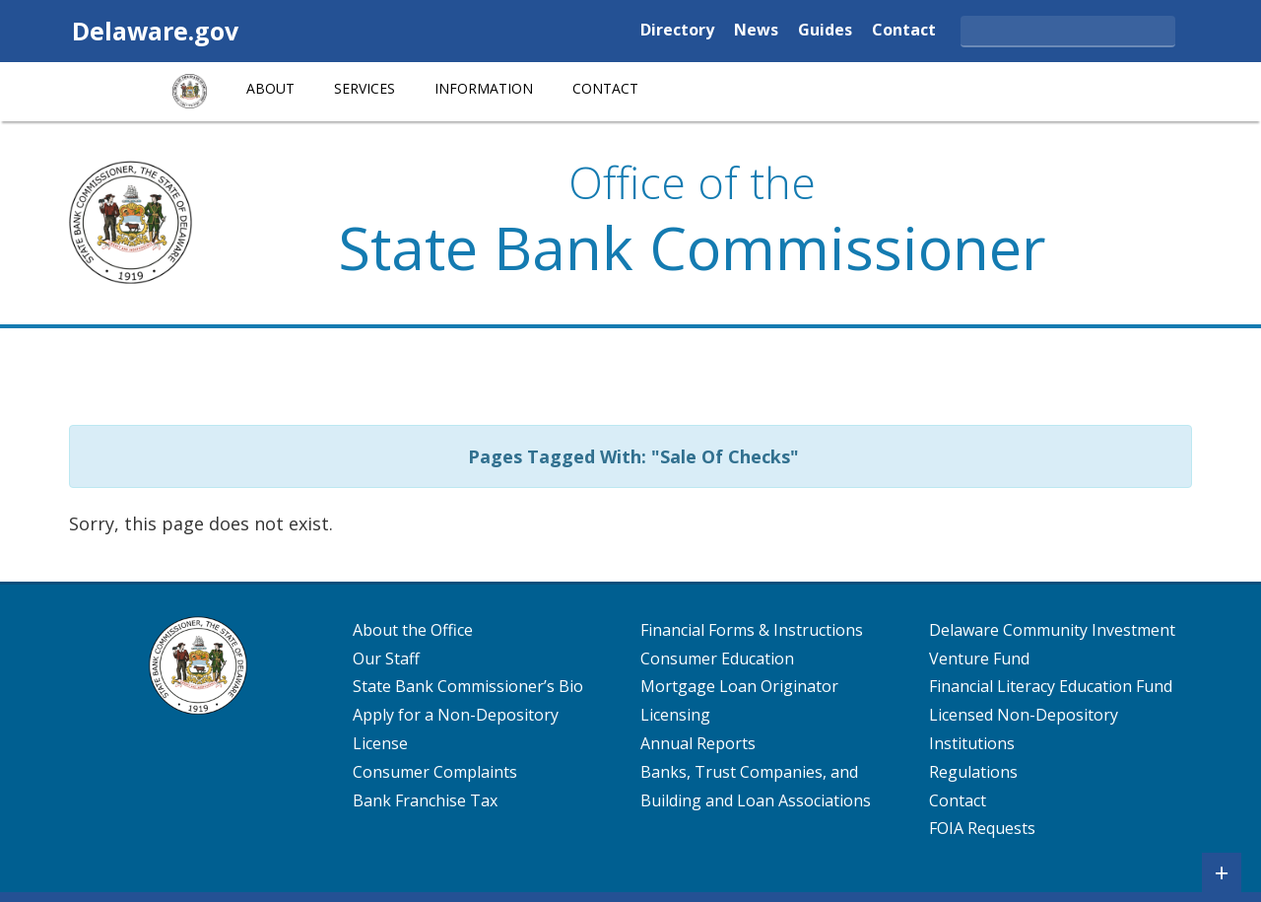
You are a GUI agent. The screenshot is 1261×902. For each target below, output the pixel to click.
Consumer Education (717, 658)
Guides (825, 31)
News (756, 31)
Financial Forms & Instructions (751, 630)
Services (364, 88)
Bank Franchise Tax (425, 800)
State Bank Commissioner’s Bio (468, 686)
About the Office (413, 630)
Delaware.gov (155, 30)
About (270, 88)
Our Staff (386, 658)
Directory (677, 31)
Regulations (973, 772)
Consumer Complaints (435, 772)
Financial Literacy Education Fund (1050, 686)
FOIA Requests (982, 828)
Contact (904, 31)
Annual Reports (698, 743)
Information (483, 88)
